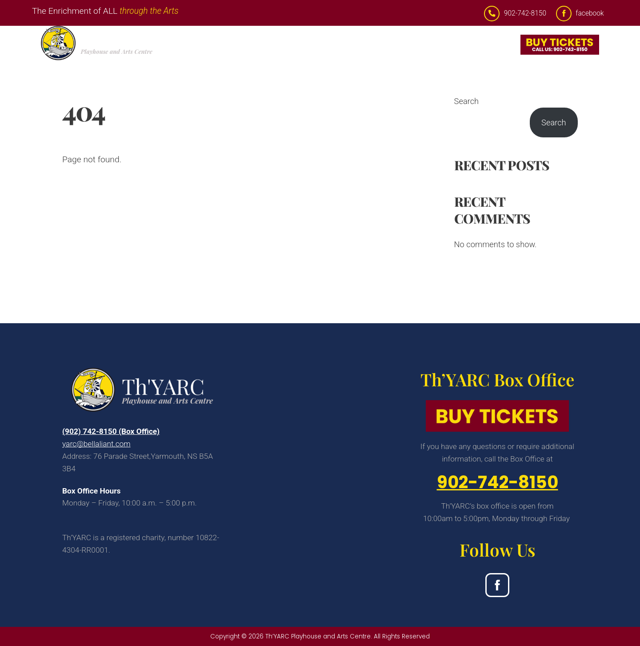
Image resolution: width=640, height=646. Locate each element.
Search (466, 101)
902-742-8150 (497, 482)
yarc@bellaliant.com (96, 443)
